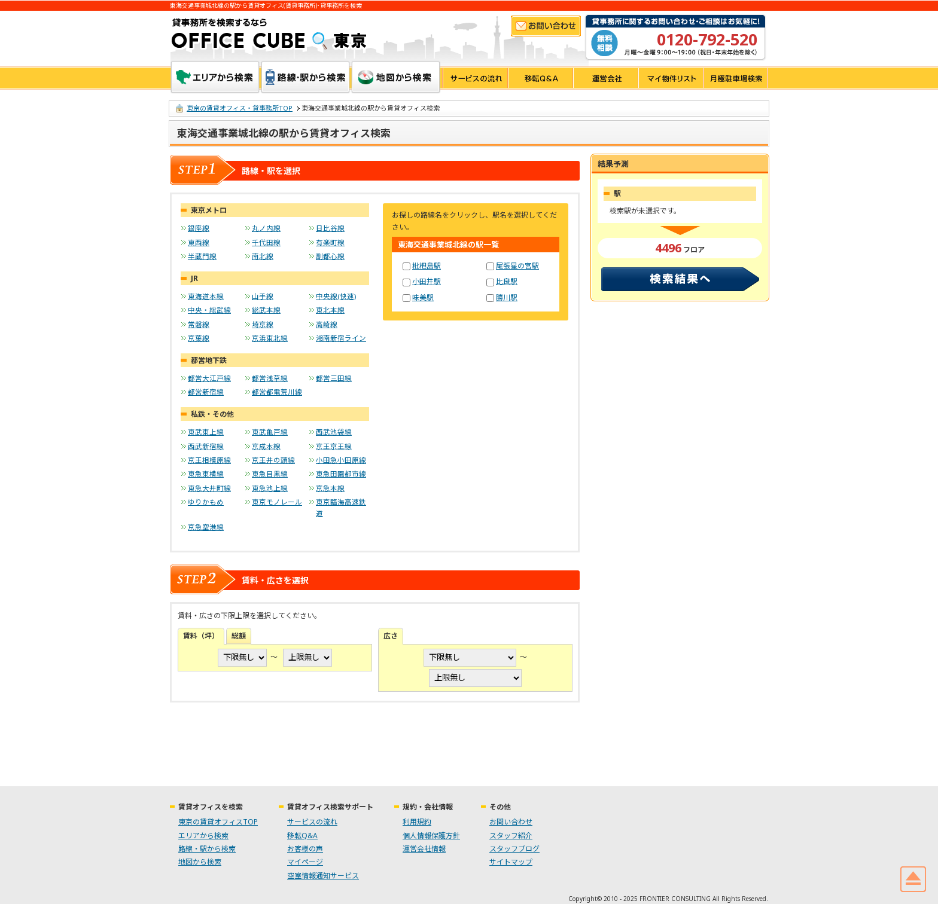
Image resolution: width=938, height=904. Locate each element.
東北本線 (330, 310)
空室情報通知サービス (323, 876)
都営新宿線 (206, 391)
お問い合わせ (546, 26)
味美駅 (423, 297)
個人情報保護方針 (431, 835)
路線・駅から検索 (305, 77)
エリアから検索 (215, 77)
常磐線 (198, 324)
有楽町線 (330, 242)
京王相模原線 (209, 460)
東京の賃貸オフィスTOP (218, 822)
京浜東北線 (270, 338)
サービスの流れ (474, 78)
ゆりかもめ (206, 501)
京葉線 (198, 338)
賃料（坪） (201, 636)
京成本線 (266, 446)
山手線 (262, 296)
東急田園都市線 (341, 473)
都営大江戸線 (209, 378)
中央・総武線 (209, 310)
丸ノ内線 (266, 228)
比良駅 (506, 281)
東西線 (198, 242)
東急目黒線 (270, 473)
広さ (390, 636)
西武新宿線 (206, 446)
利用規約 (417, 822)
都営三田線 (334, 378)
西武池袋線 (334, 431)
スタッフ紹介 (510, 835)
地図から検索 (396, 77)
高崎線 (326, 324)
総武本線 (266, 310)
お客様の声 (305, 849)
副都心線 (330, 256)
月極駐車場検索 (735, 78)
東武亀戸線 (270, 431)
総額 (239, 636)
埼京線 (262, 324)
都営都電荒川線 (277, 391)
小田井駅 (426, 281)
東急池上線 (270, 488)
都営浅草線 (270, 378)
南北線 (262, 256)
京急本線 (330, 488)
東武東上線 (206, 431)
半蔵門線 (202, 256)
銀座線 (198, 228)
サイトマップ (510, 862)
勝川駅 (506, 297)
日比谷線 (330, 228)
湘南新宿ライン (341, 338)
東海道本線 (206, 296)
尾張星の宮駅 (517, 266)
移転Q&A (539, 78)
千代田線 (266, 242)
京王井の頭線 (273, 460)
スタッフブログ (514, 849)
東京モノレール (277, 501)
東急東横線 (206, 473)
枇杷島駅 (426, 266)
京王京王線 (334, 446)
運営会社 (605, 78)
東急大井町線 (209, 488)
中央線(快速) (336, 296)
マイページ (305, 862)
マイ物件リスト (670, 78)
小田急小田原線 (341, 460)
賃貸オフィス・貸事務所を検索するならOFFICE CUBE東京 (269, 34)
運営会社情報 (424, 849)
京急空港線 (206, 527)
